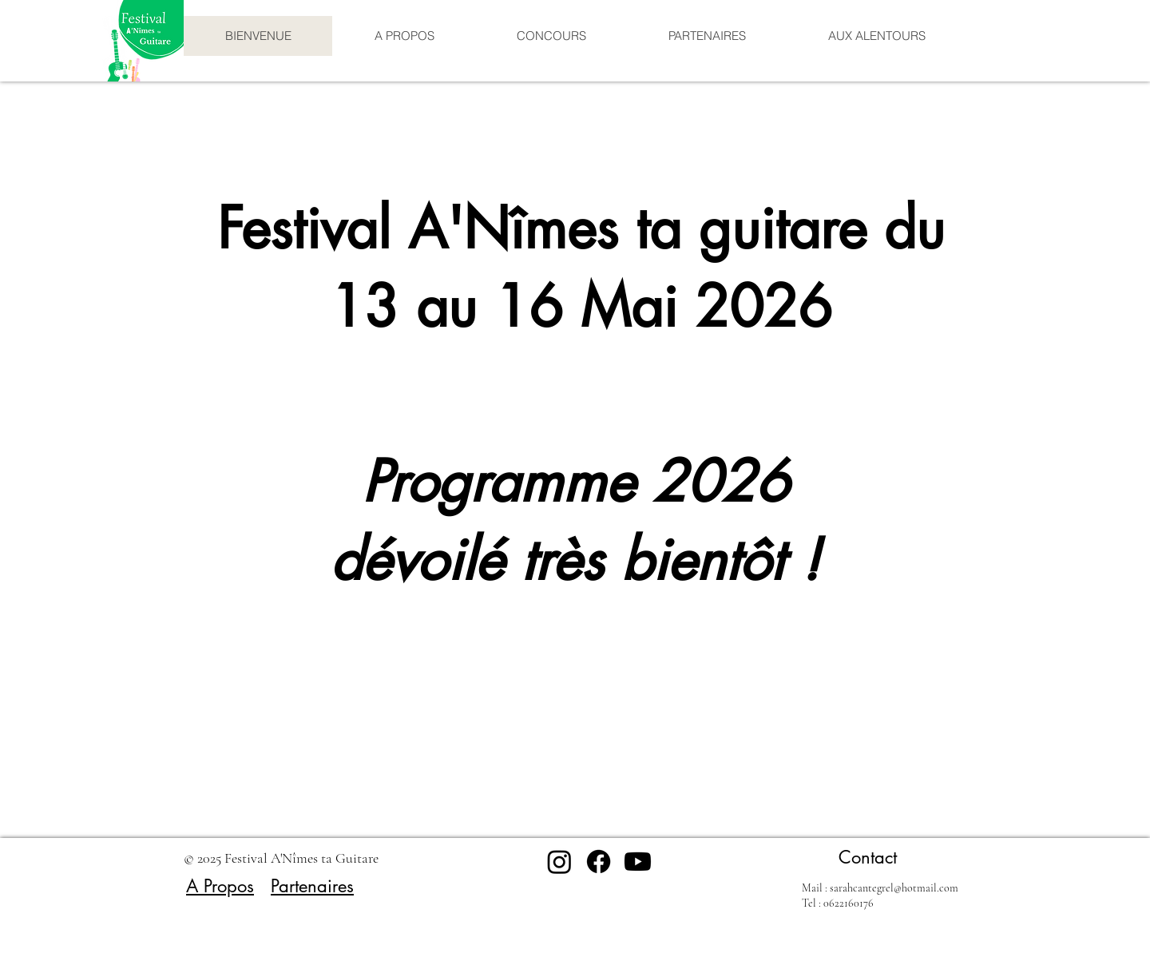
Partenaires (312, 886)
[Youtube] (637, 861)
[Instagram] (559, 861)
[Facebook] (598, 861)
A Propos (220, 886)
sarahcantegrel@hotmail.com (894, 888)
